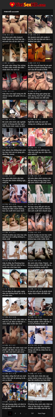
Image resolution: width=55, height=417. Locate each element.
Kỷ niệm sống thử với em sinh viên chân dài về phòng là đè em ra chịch (14, 378)
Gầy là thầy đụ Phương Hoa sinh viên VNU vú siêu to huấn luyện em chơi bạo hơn (14, 265)
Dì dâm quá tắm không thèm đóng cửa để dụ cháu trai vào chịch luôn (39, 349)
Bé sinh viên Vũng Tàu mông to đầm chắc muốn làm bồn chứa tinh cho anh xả (13, 67)
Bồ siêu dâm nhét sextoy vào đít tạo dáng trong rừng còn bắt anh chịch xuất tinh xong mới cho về (39, 180)
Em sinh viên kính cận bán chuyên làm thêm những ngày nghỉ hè (14, 180)
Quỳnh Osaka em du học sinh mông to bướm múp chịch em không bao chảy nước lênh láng (40, 237)
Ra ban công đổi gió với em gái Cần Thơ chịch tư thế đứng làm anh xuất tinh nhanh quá (40, 208)
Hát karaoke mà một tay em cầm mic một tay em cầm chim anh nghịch (40, 152)
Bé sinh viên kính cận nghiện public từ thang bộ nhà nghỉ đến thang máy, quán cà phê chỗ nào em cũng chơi (14, 124)
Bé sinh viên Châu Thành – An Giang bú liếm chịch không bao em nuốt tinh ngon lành (14, 208)
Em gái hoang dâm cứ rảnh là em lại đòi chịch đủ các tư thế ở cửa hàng (14, 406)
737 (32, 413)
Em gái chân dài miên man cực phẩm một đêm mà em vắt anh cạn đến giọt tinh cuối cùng (14, 349)
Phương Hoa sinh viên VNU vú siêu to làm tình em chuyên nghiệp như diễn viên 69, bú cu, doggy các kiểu (40, 406)
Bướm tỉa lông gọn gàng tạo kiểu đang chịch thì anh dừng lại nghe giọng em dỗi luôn (39, 95)
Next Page (41, 413)
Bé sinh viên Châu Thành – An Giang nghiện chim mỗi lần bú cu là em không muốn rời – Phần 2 (40, 265)
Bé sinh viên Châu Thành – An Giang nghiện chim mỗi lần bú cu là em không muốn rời (40, 321)
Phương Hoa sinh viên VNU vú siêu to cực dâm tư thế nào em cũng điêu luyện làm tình (14, 321)
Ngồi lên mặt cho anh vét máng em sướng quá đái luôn (39, 123)
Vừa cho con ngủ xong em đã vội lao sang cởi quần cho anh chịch (14, 95)
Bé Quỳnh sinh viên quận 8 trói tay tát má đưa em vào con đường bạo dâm (40, 39)
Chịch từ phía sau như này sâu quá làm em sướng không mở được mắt (14, 237)
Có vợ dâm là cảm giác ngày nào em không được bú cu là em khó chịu (13, 293)
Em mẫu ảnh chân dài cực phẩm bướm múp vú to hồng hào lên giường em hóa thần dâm (39, 378)
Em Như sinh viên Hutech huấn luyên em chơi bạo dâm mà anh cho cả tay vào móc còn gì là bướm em (14, 39)
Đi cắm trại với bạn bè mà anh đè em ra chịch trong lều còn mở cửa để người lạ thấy (40, 67)
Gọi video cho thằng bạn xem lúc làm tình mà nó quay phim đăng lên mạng (14, 152)
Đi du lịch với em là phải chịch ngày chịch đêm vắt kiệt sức (40, 292)
